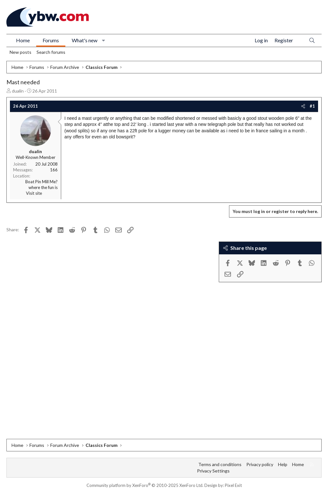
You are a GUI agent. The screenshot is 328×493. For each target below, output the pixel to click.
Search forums (51, 52)
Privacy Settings (213, 470)
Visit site (34, 193)
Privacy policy (259, 464)
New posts (20, 52)
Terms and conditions (220, 464)
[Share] (303, 106)
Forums (51, 40)
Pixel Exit (233, 485)
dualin (18, 91)
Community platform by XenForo (144, 485)
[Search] (312, 40)
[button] (103, 40)
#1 (312, 106)
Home (23, 40)
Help (282, 464)
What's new (84, 40)
